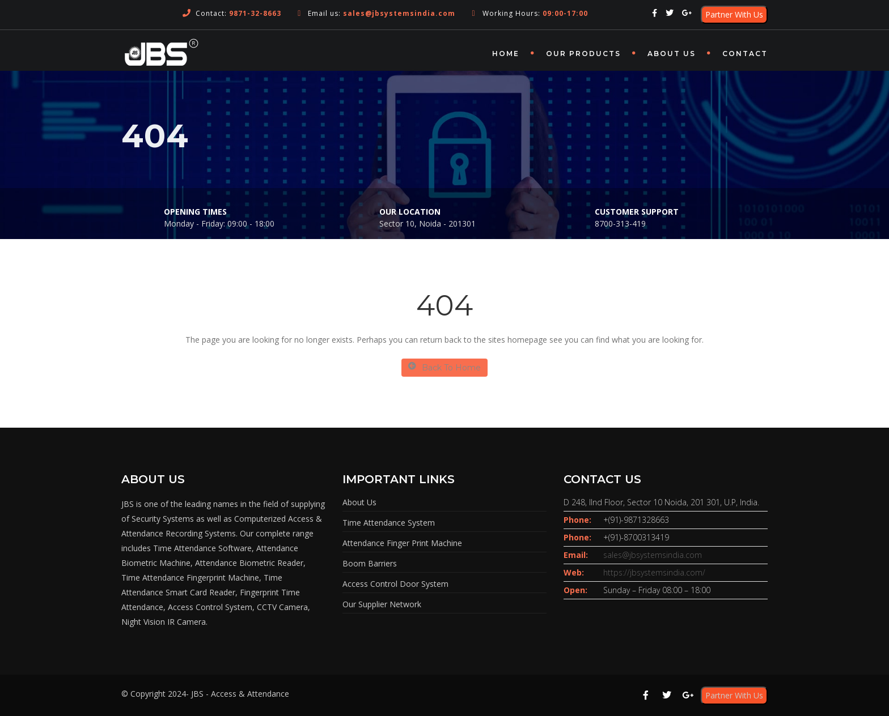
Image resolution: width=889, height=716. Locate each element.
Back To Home (444, 367)
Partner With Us (734, 14)
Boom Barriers (369, 563)
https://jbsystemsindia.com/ (654, 572)
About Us (671, 53)
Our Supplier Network (381, 604)
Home (505, 53)
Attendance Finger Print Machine (402, 543)
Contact (745, 53)
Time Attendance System (388, 522)
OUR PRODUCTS (583, 53)
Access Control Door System (395, 583)
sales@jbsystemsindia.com (652, 554)
